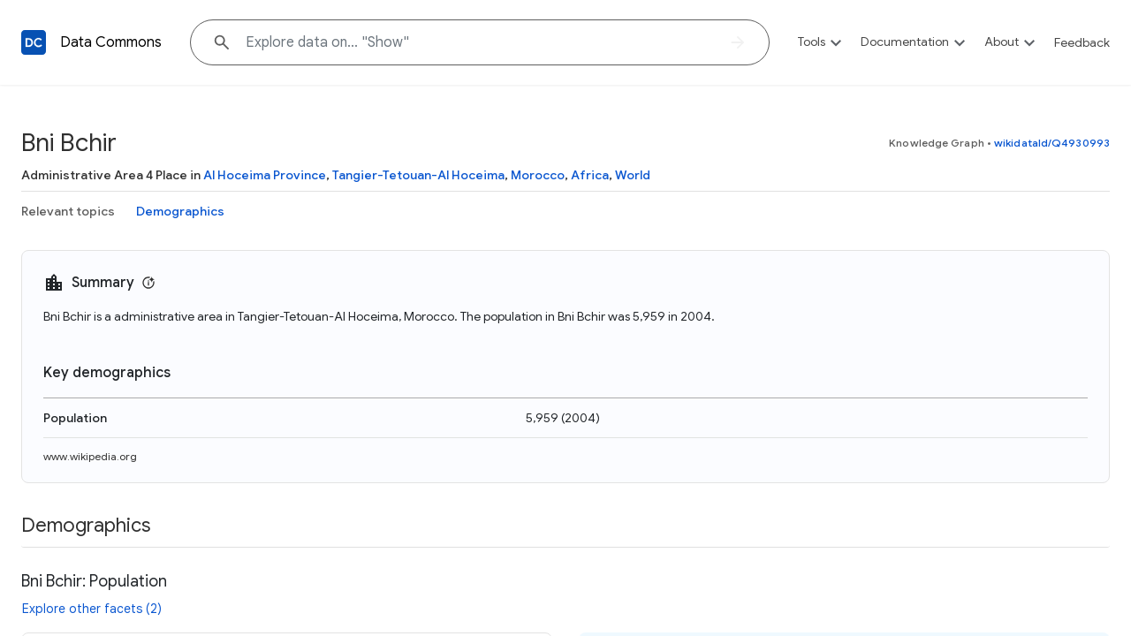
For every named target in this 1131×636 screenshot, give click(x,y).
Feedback (1082, 42)
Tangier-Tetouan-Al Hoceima (418, 175)
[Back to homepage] (33, 42)
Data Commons (111, 42)
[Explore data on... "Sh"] (480, 42)
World (632, 175)
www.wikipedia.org (90, 456)
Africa (590, 175)
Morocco (538, 175)
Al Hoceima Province (264, 175)
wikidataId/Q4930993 (1052, 142)
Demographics (180, 211)
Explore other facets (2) (92, 609)
